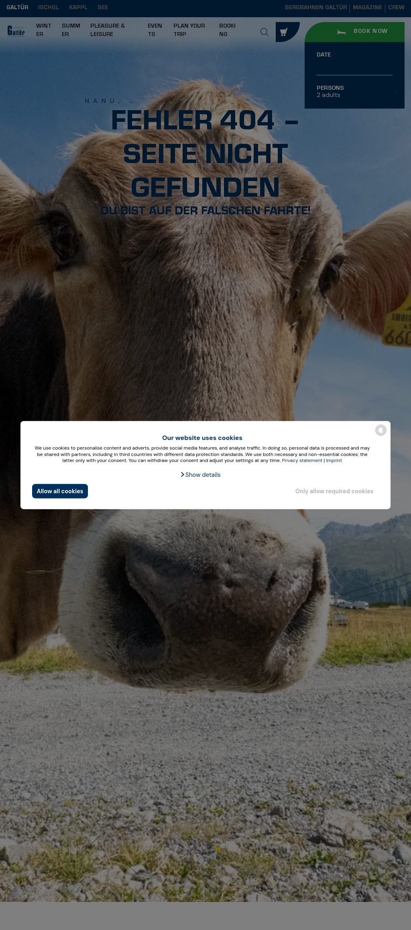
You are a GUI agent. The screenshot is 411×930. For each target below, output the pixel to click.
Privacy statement (302, 460)
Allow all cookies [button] (60, 490)
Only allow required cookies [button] (334, 490)
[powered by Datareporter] (380, 435)
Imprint (334, 460)
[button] (200, 475)
